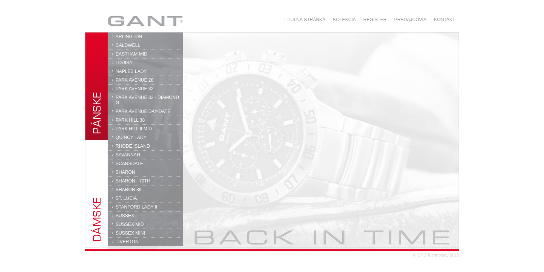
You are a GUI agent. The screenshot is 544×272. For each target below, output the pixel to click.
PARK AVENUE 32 (134, 88)
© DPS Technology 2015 (436, 255)
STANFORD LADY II (136, 207)
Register (375, 19)
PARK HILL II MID (134, 128)
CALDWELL (128, 45)
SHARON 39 (128, 189)
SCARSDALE (129, 163)
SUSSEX (125, 215)
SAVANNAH (128, 155)
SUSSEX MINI (130, 233)
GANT (145, 20)
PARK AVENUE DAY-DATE (143, 111)
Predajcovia (410, 19)
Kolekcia (344, 19)
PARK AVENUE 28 (134, 80)
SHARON (125, 172)
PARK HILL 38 (130, 120)
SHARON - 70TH (133, 181)
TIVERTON (127, 241)
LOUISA (124, 62)
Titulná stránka (305, 19)
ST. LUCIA (126, 198)
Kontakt (444, 19)
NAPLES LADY (131, 71)
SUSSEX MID (130, 224)
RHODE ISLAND (133, 146)
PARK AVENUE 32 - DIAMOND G (147, 100)
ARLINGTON (129, 36)
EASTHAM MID (131, 54)
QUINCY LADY (131, 137)
